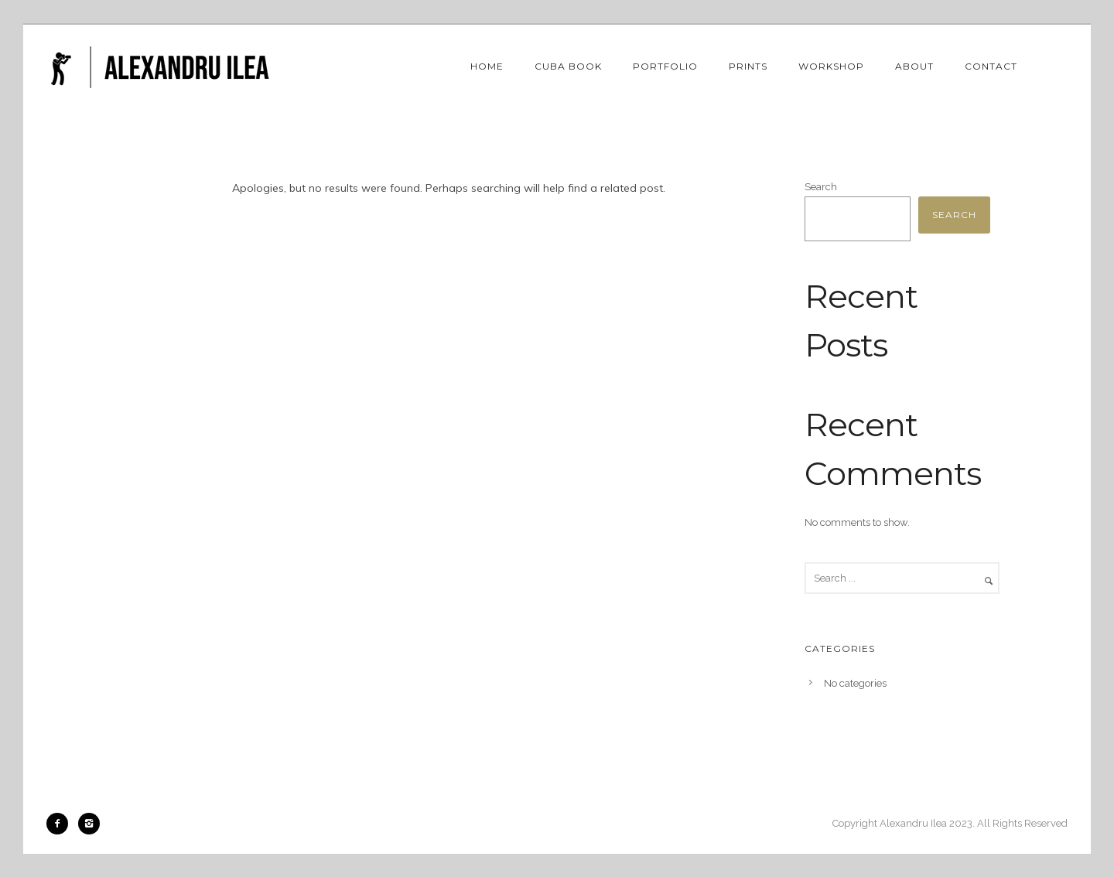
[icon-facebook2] (61, 823)
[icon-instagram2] (89, 823)
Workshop (831, 66)
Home (487, 66)
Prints (748, 66)
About (914, 66)
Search (821, 187)
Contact (991, 66)
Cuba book (568, 66)
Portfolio (665, 66)
